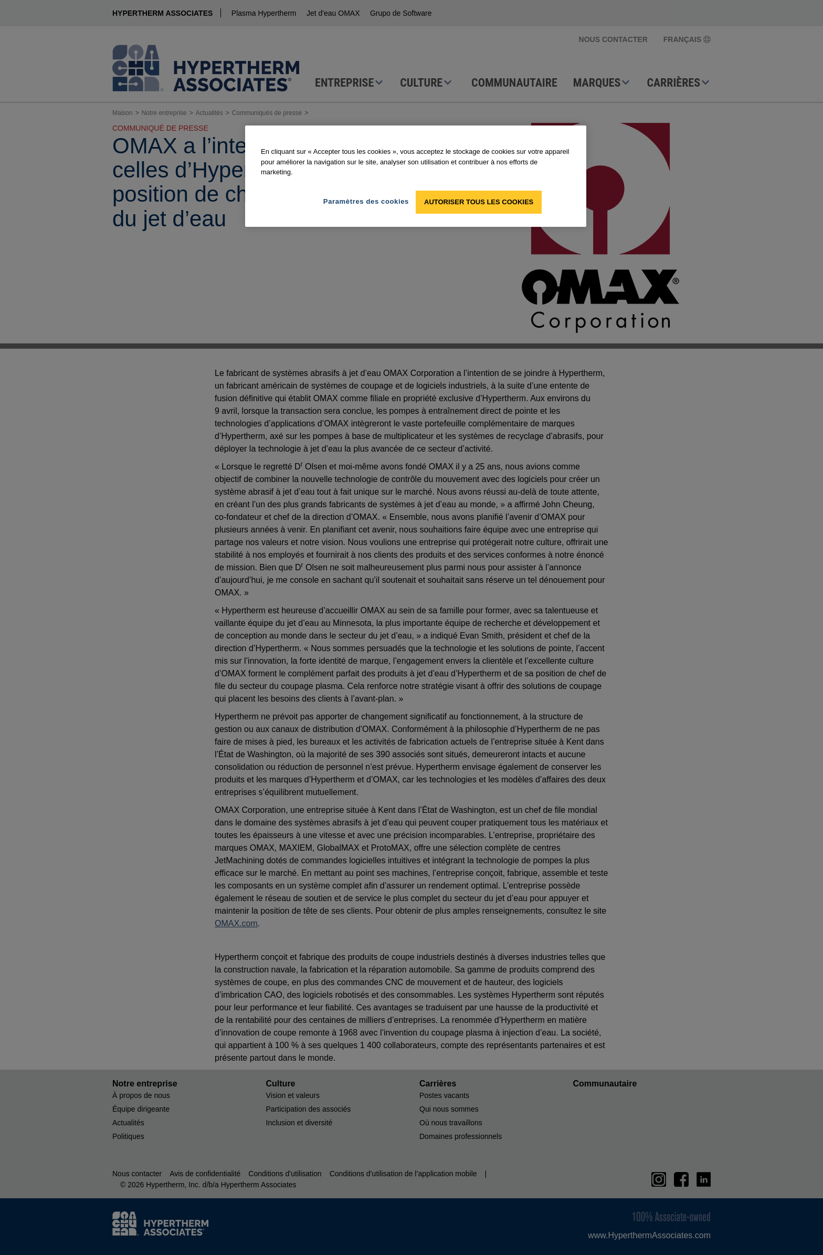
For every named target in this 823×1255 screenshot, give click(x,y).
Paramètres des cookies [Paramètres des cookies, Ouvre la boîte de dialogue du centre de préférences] (366, 201)
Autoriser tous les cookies (478, 202)
